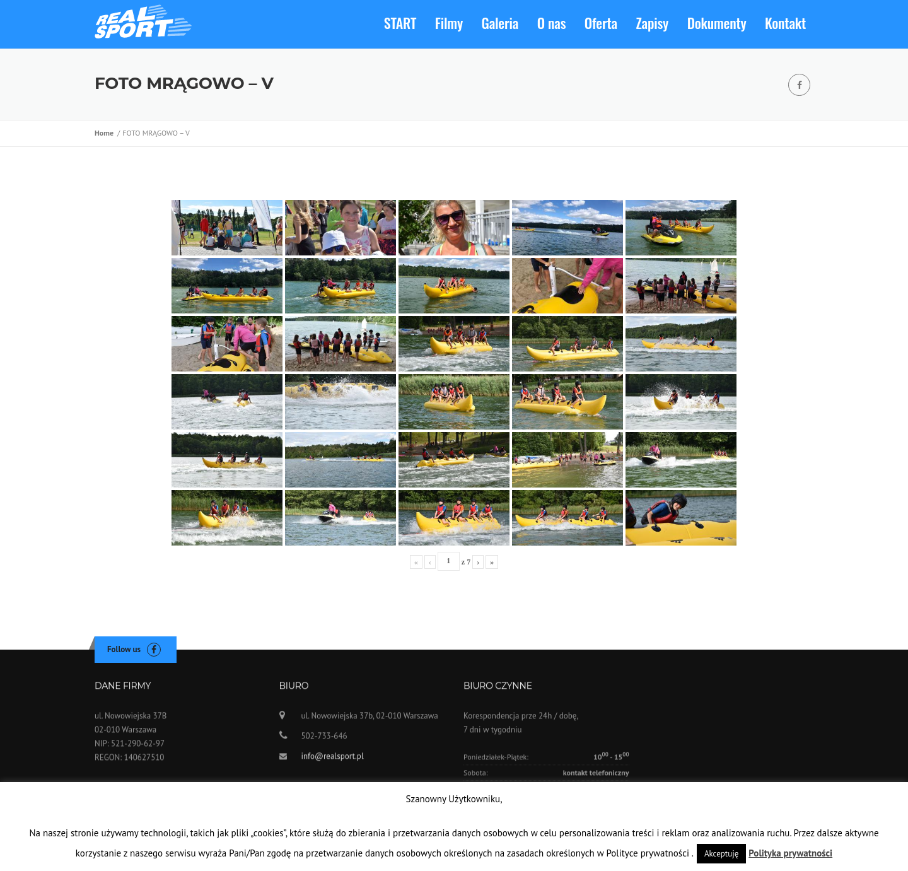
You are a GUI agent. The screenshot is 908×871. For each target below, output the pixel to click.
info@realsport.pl (332, 761)
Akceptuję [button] (721, 853)
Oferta (601, 23)
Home (106, 134)
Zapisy (652, 23)
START (400, 23)
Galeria (500, 23)
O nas (551, 23)
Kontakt (785, 23)
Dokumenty (717, 23)
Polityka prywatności (790, 853)
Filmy (449, 23)
